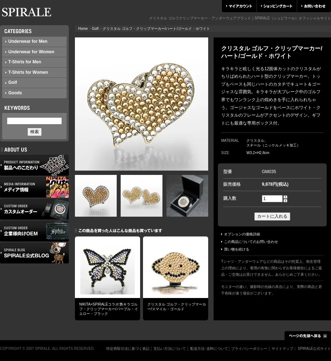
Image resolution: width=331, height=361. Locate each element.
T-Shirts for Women (26, 72)
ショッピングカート (276, 6)
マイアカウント (239, 6)
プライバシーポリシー (249, 349)
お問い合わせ (313, 6)
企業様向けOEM (34, 231)
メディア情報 (34, 187)
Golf (11, 82)
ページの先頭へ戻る (308, 335)
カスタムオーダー (34, 209)
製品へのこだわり (34, 165)
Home (83, 29)
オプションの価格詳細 (240, 234)
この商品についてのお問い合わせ (249, 242)
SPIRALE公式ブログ (34, 253)
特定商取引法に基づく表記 (127, 349)
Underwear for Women (29, 51)
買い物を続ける (235, 249)
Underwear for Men (26, 41)
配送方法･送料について (209, 349)
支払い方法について (169, 349)
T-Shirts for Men (23, 61)
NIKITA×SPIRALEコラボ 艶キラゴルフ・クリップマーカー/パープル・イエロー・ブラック (108, 309)
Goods (13, 92)
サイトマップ (282, 349)
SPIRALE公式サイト (314, 349)
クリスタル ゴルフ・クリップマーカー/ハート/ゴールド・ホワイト (156, 29)
